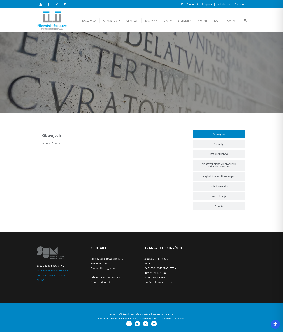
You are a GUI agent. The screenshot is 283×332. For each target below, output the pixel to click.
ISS (182, 4)
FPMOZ (54, 270)
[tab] (219, 134)
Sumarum (240, 4)
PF (55, 275)
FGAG (45, 275)
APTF (39, 270)
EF (49, 270)
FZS (66, 270)
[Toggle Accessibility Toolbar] (275, 324)
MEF (51, 275)
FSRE (61, 270)
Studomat (193, 4)
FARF (39, 275)
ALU (45, 270)
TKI (58, 275)
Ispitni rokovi (224, 4)
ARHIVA (40, 280)
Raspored (207, 4)
